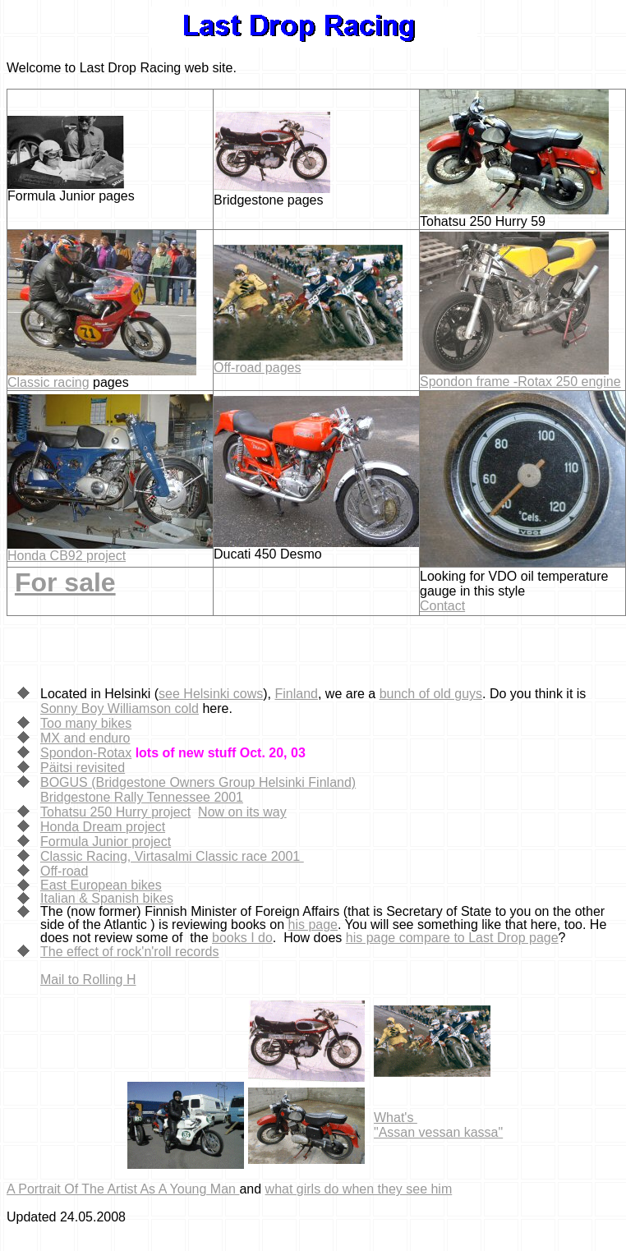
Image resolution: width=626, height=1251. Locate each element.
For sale (65, 582)
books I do (242, 938)
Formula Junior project (105, 842)
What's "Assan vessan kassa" (438, 1125)
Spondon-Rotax (85, 753)
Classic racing (48, 382)
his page (313, 924)
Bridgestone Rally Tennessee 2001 (141, 797)
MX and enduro (85, 738)
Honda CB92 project (66, 556)
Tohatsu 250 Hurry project (115, 812)
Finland (295, 694)
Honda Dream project (102, 827)
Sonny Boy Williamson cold (119, 708)
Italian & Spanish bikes (106, 898)
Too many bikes (85, 723)
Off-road (64, 871)
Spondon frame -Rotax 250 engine (520, 382)
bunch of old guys (431, 694)
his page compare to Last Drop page (452, 938)
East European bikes (101, 885)
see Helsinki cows (211, 694)
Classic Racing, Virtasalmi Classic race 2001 (172, 856)
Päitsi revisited (82, 768)
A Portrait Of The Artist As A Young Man (123, 1189)
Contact (442, 606)
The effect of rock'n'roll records (129, 952)
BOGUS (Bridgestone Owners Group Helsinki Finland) (198, 782)
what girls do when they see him (359, 1189)
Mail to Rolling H (88, 980)
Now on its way (242, 812)
